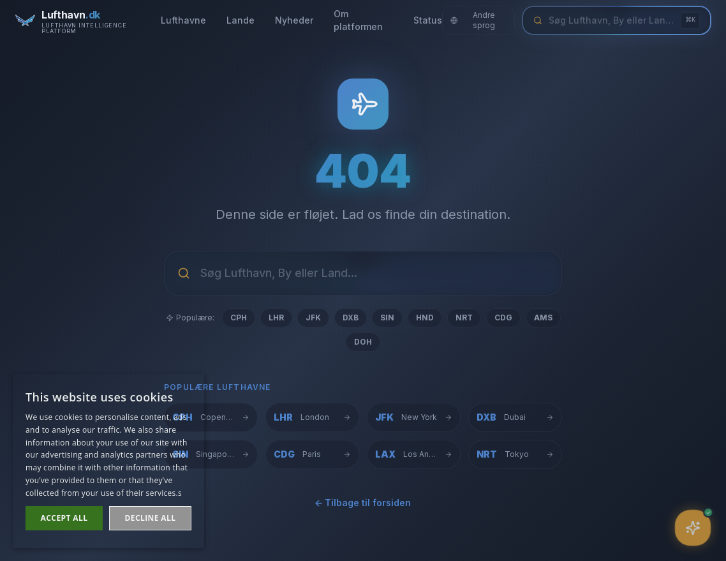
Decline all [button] (150, 517)
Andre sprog (472, 20)
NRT (464, 317)
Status (427, 20)
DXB (351, 317)
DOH (363, 342)
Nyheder (294, 20)
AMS (543, 317)
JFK (313, 317)
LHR (276, 317)
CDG (503, 317)
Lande (240, 20)
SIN (387, 317)
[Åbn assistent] (693, 528)
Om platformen (358, 20)
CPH (238, 317)
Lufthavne (183, 20)
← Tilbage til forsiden (363, 504)
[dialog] (108, 461)
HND (425, 317)
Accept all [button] (64, 517)
